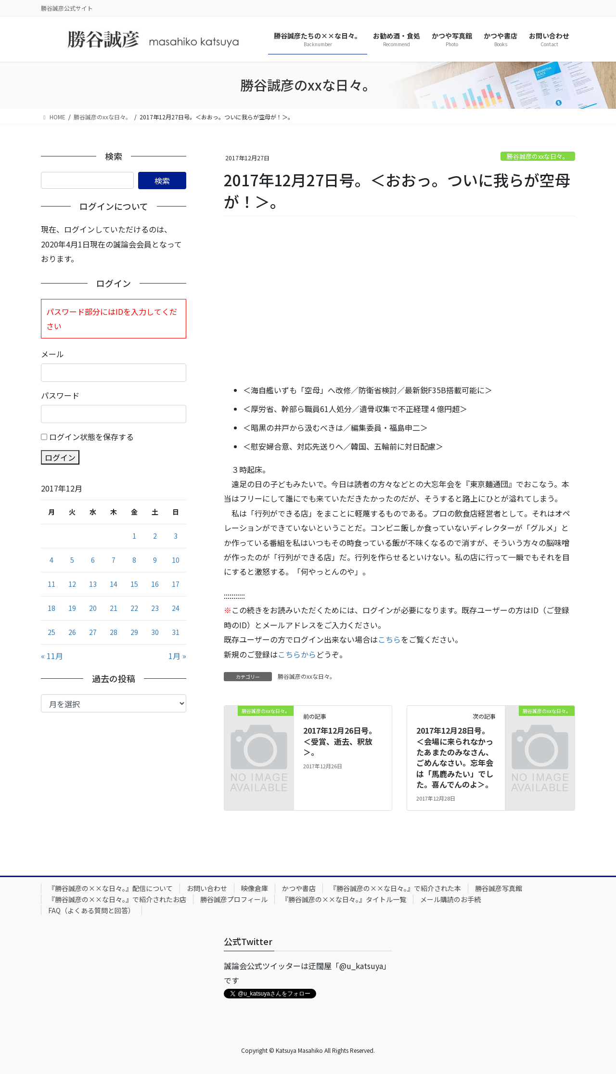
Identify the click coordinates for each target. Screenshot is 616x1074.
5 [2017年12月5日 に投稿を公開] (72, 560)
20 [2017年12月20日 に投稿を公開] (93, 608)
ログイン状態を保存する (91, 436)
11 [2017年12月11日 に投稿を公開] (51, 584)
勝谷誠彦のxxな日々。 (538, 156)
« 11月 (52, 655)
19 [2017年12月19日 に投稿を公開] (72, 608)
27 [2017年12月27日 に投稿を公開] (93, 632)
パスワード (60, 395)
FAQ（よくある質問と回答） (91, 910)
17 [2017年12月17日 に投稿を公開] (176, 584)
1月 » (177, 655)
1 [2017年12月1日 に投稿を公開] (134, 536)
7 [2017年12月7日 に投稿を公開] (114, 560)
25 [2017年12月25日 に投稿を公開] (51, 632)
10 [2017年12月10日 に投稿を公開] (176, 560)
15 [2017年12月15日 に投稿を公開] (134, 584)
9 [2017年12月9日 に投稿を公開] (155, 560)
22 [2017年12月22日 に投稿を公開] (134, 608)
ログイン (60, 457)
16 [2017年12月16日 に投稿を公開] (155, 584)
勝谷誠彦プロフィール (234, 899)
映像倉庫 (254, 888)
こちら (389, 639)
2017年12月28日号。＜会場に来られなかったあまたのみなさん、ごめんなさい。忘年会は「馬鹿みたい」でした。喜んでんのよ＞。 (454, 757)
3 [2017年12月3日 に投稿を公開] (176, 536)
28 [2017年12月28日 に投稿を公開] (113, 632)
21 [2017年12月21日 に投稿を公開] (113, 608)
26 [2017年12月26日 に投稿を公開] (72, 632)
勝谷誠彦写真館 (498, 888)
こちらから (297, 654)
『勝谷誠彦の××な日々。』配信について (110, 888)
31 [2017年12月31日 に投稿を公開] (176, 632)
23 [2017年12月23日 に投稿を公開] (155, 608)
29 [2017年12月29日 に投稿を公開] (134, 632)
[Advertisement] (399, 300)
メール (52, 354)
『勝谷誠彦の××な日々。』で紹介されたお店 (117, 899)
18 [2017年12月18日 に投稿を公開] (51, 608)
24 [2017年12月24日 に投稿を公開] (176, 608)
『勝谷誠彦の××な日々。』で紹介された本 (395, 888)
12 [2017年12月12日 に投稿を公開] (72, 584)
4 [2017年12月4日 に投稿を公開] (51, 560)
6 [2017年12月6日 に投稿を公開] (93, 560)
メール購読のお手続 (450, 899)
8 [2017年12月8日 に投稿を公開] (134, 560)
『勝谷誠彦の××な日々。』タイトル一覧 (344, 899)
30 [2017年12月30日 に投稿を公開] (155, 632)
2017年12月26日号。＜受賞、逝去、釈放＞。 (339, 741)
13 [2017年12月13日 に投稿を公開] (93, 584)
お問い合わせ (207, 888)
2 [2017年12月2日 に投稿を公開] (155, 536)
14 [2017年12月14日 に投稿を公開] (113, 584)
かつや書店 (299, 888)
